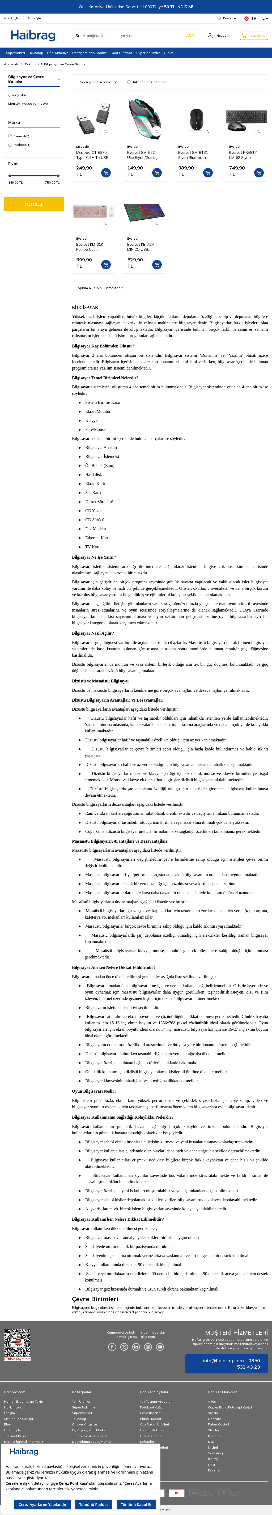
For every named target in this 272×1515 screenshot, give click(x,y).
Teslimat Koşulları (17, 1436)
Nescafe (214, 1419)
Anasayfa (11, 64)
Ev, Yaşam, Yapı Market (89, 53)
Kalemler (147, 1442)
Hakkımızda (13, 1407)
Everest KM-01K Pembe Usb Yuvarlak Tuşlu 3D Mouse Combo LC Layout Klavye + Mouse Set (91, 247)
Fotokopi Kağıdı (152, 1407)
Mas (211, 1442)
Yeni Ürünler (81, 1401)
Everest (18, 136)
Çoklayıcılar (17, 95)
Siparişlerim (36, 18)
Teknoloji (36, 53)
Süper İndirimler (148, 53)
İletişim (9, 1413)
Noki (211, 1465)
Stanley (214, 1430)
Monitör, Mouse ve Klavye (28, 103)
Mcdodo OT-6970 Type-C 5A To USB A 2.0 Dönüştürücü (92, 155)
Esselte (214, 1470)
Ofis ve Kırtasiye (84, 1424)
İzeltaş (213, 1459)
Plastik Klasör (150, 1419)
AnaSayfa (11, 18)
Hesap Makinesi (152, 1430)
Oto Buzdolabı (151, 1436)
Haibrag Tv (12, 1430)
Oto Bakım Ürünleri (154, 1424)
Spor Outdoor (121, 53)
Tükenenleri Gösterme (147, 82)
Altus (212, 1401)
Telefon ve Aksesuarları (90, 1436)
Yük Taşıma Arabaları (156, 1401)
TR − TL (256, 18)
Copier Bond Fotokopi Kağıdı (230, 1407)
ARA (185, 35)
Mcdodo (19, 145)
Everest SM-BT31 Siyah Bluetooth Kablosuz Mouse (193, 155)
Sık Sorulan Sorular (18, 1419)
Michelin (214, 1447)
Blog (7, 1424)
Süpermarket (15, 53)
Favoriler (227, 18)
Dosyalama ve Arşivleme (91, 1442)
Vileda (213, 1413)
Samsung (215, 1453)
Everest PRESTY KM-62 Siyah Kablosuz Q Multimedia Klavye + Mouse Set (246, 155)
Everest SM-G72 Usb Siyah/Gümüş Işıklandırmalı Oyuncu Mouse (142, 155)
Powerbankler (151, 1413)
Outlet (168, 53)
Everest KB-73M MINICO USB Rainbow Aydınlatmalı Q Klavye (140, 247)
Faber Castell (218, 1424)
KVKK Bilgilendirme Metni (23, 1442)
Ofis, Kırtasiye (57, 53)
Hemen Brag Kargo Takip (23, 1401)
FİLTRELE (34, 204)
